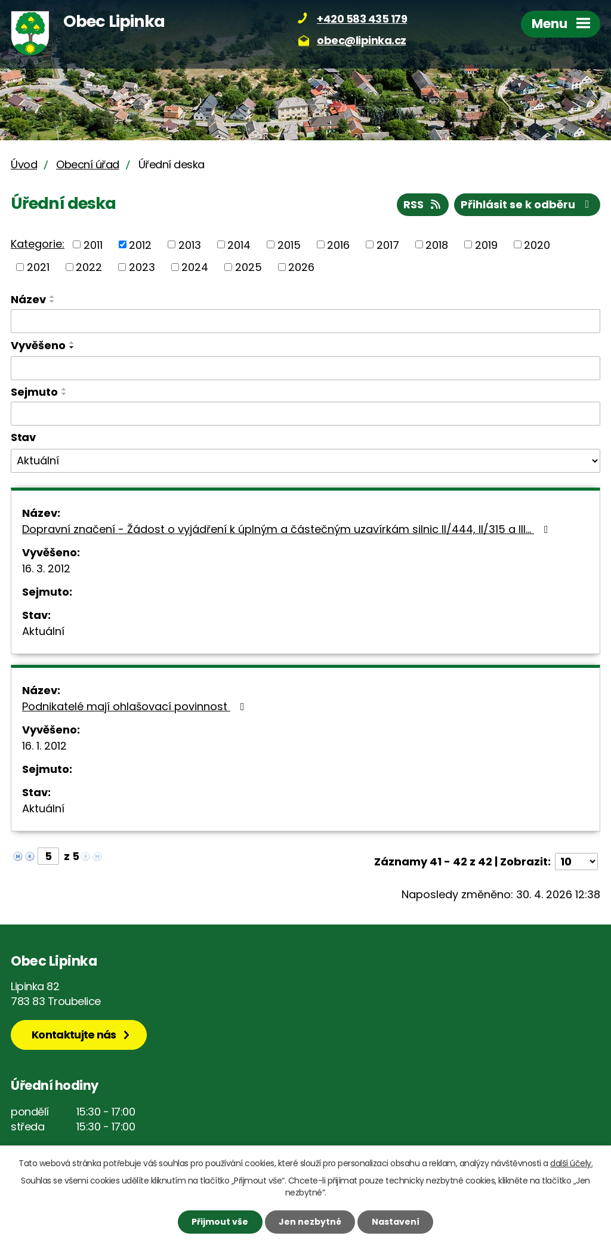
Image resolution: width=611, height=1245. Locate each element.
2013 (189, 244)
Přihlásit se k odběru (527, 204)
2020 (537, 244)
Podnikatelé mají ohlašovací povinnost (135, 706)
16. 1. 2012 (44, 745)
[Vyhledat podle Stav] (305, 461)
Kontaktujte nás (74, 1034)
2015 (289, 244)
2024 (194, 267)
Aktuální (43, 631)
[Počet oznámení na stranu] (576, 861)
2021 (38, 267)
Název (28, 299)
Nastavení (395, 1222)
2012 (140, 244)
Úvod (24, 164)
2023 (142, 267)
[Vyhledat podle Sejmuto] (305, 414)
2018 (436, 244)
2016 (338, 244)
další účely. (571, 1163)
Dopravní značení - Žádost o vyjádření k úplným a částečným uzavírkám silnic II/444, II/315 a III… (287, 529)
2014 (239, 244)
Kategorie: (37, 243)
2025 (248, 267)
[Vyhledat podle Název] (305, 321)
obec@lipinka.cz (361, 40)
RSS (423, 204)
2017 (388, 244)
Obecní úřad (87, 164)
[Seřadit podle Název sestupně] (52, 301)
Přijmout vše (220, 1222)
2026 (301, 267)
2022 (89, 267)
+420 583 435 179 (362, 18)
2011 (93, 244)
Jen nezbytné (310, 1222)
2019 (486, 244)
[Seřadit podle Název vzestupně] (52, 296)
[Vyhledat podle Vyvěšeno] (305, 368)
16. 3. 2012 (46, 568)
